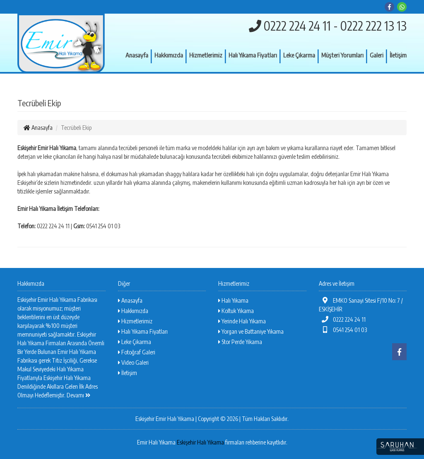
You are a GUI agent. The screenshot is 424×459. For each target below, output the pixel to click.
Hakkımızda (168, 55)
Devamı (78, 395)
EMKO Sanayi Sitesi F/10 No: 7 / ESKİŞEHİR (361, 305)
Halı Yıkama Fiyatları (253, 55)
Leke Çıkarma (299, 55)
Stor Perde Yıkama (240, 341)
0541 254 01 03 (343, 329)
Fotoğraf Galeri (136, 352)
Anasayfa (136, 55)
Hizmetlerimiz (205, 55)
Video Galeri (133, 362)
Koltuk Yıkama (236, 310)
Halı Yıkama (233, 300)
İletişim (398, 55)
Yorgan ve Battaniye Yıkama (251, 331)
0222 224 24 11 (342, 319)
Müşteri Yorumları (342, 55)
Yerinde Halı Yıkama (242, 321)
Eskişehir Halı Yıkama (200, 442)
